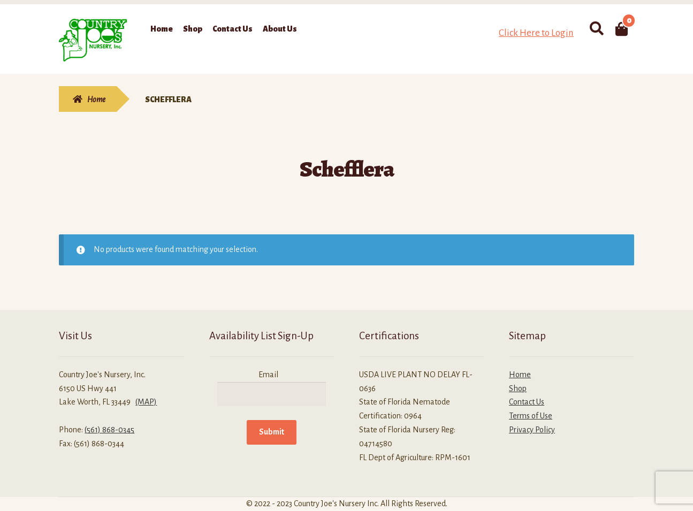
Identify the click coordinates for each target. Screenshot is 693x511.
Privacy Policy (532, 429)
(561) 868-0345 (109, 429)
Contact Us (232, 29)
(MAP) (146, 402)
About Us (280, 29)
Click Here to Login (536, 33)
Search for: (595, 29)
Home (161, 29)
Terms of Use (530, 415)
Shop (192, 29)
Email (268, 374)
